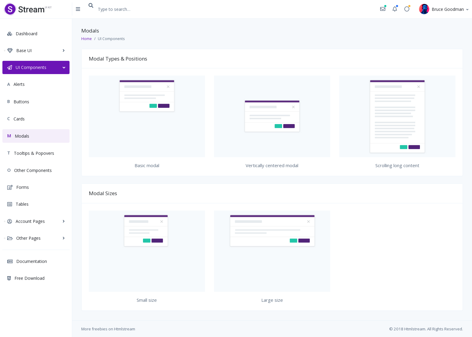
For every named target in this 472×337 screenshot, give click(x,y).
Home (86, 38)
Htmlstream (124, 329)
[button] (382, 9)
